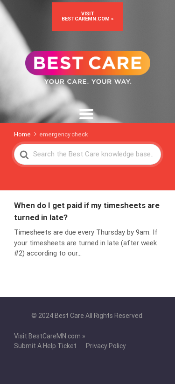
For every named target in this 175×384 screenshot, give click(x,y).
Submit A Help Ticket (45, 346)
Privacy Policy (106, 346)
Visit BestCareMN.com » (87, 16)
